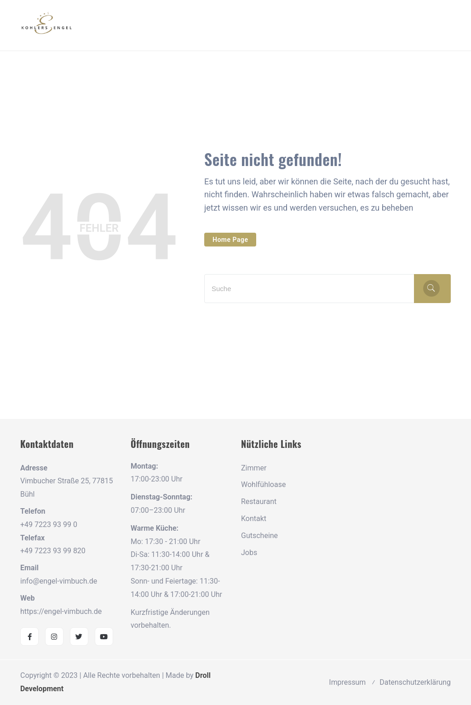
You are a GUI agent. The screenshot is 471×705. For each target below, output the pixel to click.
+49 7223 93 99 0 (48, 524)
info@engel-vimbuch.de (58, 581)
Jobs (249, 552)
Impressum (347, 682)
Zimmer (253, 468)
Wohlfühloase (263, 484)
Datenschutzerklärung (415, 682)
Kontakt (253, 518)
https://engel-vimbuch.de (61, 611)
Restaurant (258, 501)
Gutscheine (259, 535)
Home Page (230, 239)
